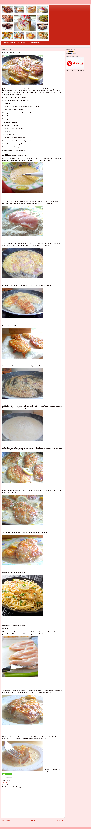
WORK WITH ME (45, 46)
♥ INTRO (9, 46)
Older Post (60, 820)
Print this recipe (6, 782)
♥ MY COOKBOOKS (69, 46)
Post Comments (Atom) (14, 824)
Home (33, 820)
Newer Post (6, 820)
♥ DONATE (61, 46)
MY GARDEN (37, 46)
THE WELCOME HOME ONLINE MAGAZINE (22, 46)
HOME (3, 46)
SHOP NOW (54, 46)
